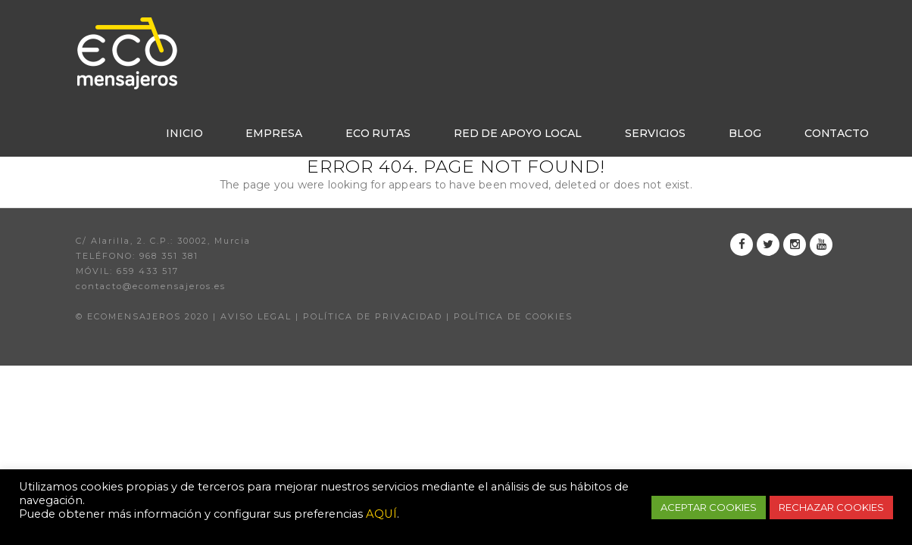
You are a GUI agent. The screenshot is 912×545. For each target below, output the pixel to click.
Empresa (273, 133)
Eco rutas (378, 133)
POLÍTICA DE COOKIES (513, 316)
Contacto (836, 133)
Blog (745, 133)
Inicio (184, 133)
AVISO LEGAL (256, 316)
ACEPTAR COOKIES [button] (709, 507)
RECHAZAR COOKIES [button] (831, 507)
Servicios (655, 133)
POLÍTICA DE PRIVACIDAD (372, 316)
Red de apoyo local (518, 133)
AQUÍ (381, 514)
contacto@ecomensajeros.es (151, 286)
